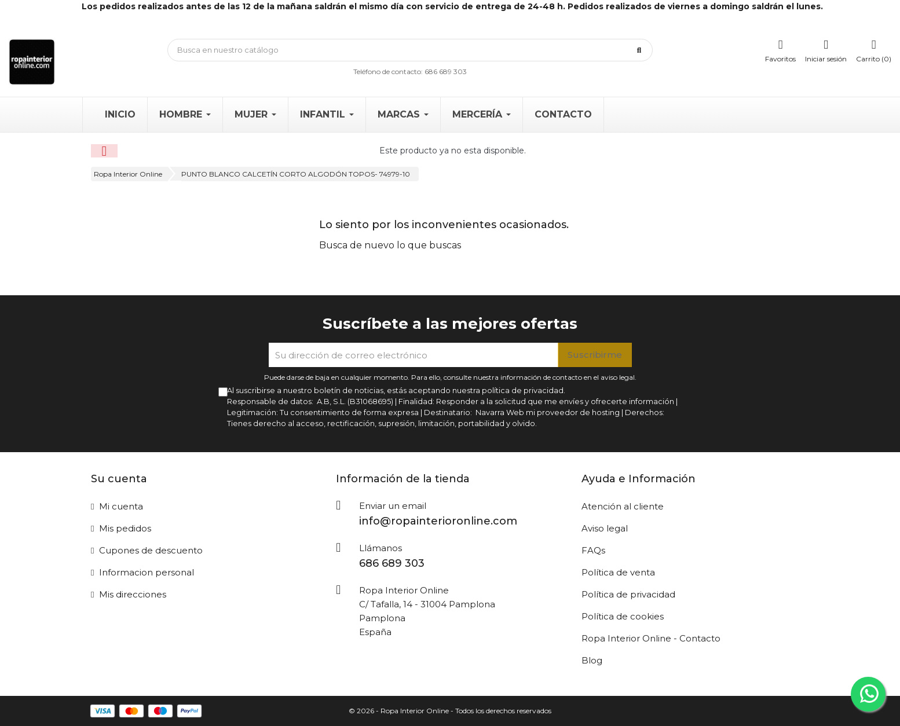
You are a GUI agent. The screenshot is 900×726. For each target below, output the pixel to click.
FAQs (593, 550)
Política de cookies (622, 616)
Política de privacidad (628, 594)
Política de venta (618, 572)
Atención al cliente (622, 506)
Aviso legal (604, 528)
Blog (591, 660)
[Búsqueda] (410, 50)
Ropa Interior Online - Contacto (650, 638)
